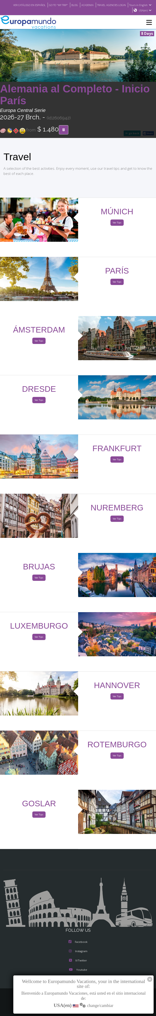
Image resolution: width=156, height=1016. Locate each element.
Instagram (78, 951)
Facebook (78, 942)
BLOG (96, 4)
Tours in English (117, 10)
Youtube (78, 970)
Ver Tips (117, 223)
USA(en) (145, 10)
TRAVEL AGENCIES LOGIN (136, 4)
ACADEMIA (110, 4)
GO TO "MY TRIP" (79, 4)
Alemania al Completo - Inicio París (75, 95)
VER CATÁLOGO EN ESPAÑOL (46, 4)
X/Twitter (78, 960)
